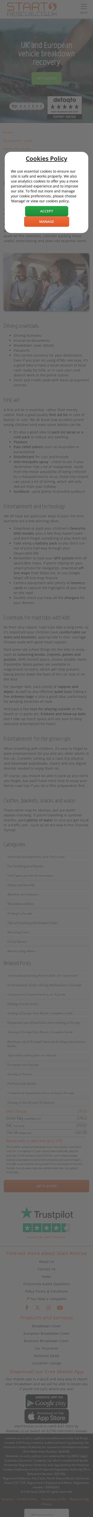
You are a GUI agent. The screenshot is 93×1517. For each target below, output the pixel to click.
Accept (46, 211)
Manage (46, 221)
